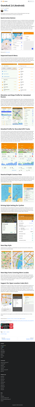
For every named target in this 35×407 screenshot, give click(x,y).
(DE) (26, 320)
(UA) (28, 320)
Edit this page (4, 333)
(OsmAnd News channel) (16, 320)
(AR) (3, 321)
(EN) (21, 320)
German (2, 379)
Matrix (2, 371)
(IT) (23, 320)
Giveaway (2, 355)
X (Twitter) (15, 318)
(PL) (1, 321)
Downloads (3, 352)
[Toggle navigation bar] (1, 1)
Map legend (3, 351)
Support (2, 400)
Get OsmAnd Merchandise (6, 399)
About (2, 357)
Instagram (23, 318)
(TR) (4, 321)
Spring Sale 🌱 (3, 345)
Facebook (9, 318)
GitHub (2, 396)
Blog (1, 394)
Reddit (18, 318)
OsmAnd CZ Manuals (5, 397)
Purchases (2, 349)
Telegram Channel (4, 369)
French (2, 377)
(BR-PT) (32, 320)
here (30, 287)
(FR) (25, 320)
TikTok (12, 318)
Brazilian (3, 386)
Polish (2, 383)
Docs (1, 348)
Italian (2, 380)
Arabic (2, 388)
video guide (8, 52)
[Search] (31, 1)
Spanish (2, 385)
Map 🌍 (2, 346)
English (2, 376)
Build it (2, 354)
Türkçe (2, 389)
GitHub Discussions (4, 362)
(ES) (30, 320)
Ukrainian (3, 382)
